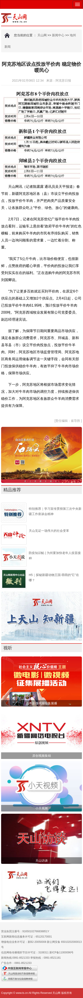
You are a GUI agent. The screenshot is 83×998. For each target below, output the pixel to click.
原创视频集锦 (41, 755)
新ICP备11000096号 (61, 952)
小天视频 (41, 808)
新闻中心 (58, 35)
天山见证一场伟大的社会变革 (49, 530)
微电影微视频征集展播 (41, 703)
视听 (7, 647)
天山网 (42, 35)
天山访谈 (41, 860)
